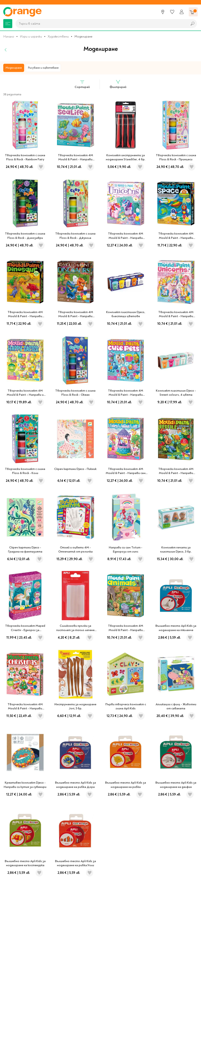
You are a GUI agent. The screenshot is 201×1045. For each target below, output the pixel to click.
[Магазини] (163, 12)
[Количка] (193, 11)
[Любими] (172, 12)
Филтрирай (118, 84)
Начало (8, 36)
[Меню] (7, 23)
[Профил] (181, 12)
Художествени (58, 36)
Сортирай (82, 84)
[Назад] (5, 49)
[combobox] (101, 23)
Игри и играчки (31, 36)
